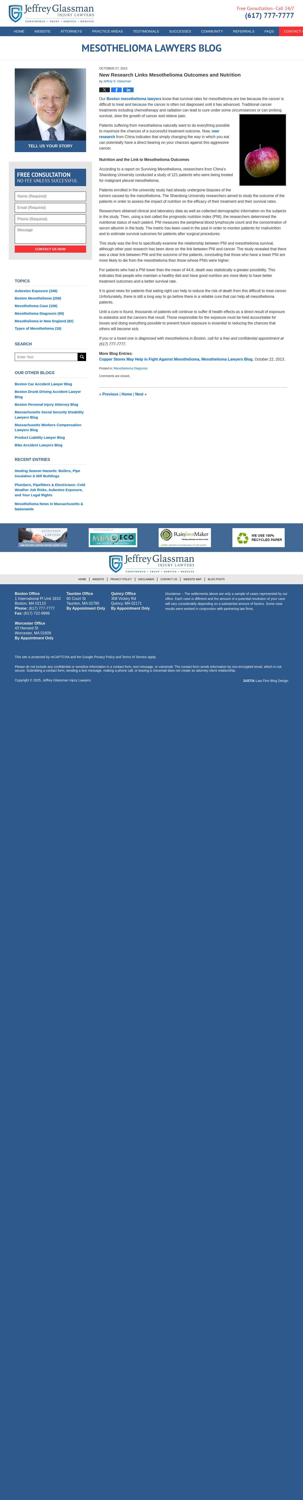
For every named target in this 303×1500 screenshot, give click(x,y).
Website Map (192, 579)
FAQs (269, 31)
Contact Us (168, 579)
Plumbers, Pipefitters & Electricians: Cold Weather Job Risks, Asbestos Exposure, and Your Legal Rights (50, 490)
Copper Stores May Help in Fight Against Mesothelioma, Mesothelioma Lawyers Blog (176, 359)
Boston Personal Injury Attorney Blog (46, 404)
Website (42, 31)
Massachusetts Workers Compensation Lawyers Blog (48, 427)
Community (212, 31)
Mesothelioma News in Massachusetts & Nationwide (49, 506)
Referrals (243, 31)
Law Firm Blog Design (265, 681)
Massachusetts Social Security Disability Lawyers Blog (49, 414)
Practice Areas (107, 31)
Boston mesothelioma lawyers (134, 99)
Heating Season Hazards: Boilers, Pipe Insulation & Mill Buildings (47, 473)
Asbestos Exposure (36, 291)
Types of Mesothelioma (38, 328)
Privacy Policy (121, 579)
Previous (108, 394)
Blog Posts (216, 579)
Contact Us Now (50, 249)
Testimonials (146, 31)
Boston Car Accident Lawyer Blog (43, 384)
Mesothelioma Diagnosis (130, 368)
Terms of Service (134, 657)
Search (82, 357)
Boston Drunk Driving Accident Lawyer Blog (48, 394)
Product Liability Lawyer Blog (40, 437)
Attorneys (71, 31)
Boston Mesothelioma (38, 298)
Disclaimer (146, 579)
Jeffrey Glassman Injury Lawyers (67, 680)
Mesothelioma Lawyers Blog (51, 13)
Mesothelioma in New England (44, 321)
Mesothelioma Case (36, 306)
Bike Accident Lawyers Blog (38, 445)
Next (141, 394)
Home (19, 31)
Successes (180, 31)
